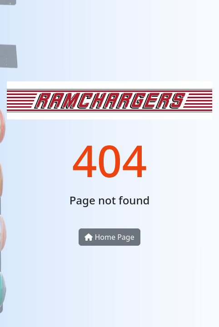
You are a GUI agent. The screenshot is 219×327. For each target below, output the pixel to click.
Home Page (109, 237)
